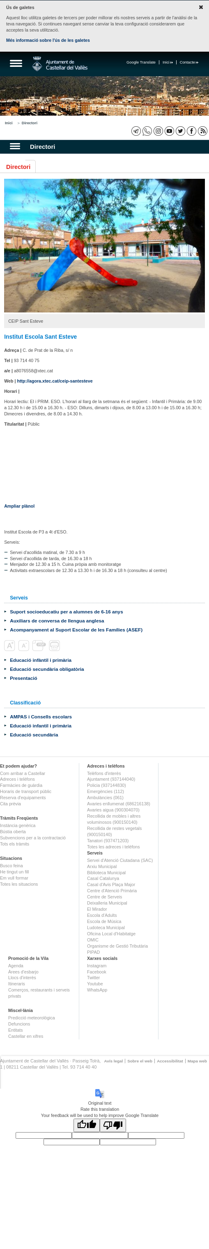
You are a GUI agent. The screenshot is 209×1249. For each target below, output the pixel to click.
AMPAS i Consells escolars (41, 716)
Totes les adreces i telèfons (113, 846)
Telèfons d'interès (104, 773)
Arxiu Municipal (102, 866)
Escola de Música (104, 921)
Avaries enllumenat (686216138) (118, 803)
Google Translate (141, 62)
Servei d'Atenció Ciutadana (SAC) (120, 860)
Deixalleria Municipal (107, 902)
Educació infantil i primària (40, 725)
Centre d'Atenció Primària (112, 890)
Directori (29, 123)
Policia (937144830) (106, 785)
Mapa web (197, 1061)
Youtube (95, 983)
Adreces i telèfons (17, 779)
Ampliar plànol (19, 506)
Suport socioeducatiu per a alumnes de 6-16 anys (66, 611)
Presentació (23, 678)
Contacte (189, 62)
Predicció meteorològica (31, 1017)
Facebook (96, 971)
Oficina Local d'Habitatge (111, 933)
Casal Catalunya (103, 878)
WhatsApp (97, 989)
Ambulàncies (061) (105, 797)
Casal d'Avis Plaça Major (111, 884)
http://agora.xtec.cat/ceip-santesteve (54, 380)
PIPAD (93, 952)
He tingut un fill (14, 871)
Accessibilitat (170, 1061)
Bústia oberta (13, 831)
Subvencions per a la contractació (33, 837)
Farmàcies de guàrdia (21, 785)
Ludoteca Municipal (106, 927)
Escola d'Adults (102, 915)
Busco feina (11, 865)
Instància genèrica (18, 825)
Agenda (15, 965)
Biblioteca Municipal (106, 872)
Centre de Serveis (104, 896)
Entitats (15, 1030)
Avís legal (113, 1061)
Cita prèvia (10, 803)
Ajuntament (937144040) (111, 779)
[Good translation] (86, 1125)
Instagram (96, 965)
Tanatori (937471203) (108, 840)
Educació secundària (34, 734)
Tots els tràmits (14, 843)
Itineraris (16, 983)
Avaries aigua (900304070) (113, 809)
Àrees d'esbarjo (23, 971)
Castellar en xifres (25, 1036)
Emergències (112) (105, 791)
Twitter (93, 977)
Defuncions (19, 1023)
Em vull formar (14, 877)
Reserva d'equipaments (23, 797)
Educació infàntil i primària (40, 660)
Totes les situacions (19, 884)
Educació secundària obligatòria (47, 669)
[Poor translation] (113, 1125)
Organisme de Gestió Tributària (117, 946)
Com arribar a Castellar (22, 773)
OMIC (93, 939)
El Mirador (97, 909)
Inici (168, 62)
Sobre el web (139, 1061)
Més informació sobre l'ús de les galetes (48, 40)
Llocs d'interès (22, 977)
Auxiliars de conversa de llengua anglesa (57, 620)
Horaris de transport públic (25, 791)
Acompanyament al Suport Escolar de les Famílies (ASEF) (76, 629)
